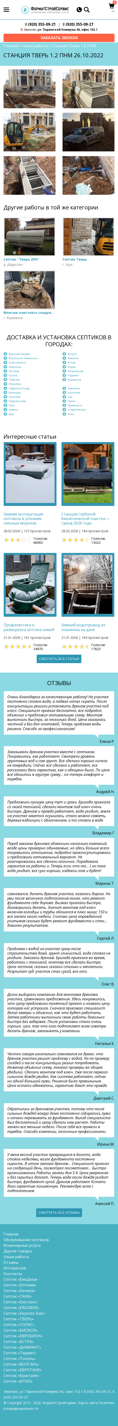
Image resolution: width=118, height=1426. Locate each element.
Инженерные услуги (22, 1245)
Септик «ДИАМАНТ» (22, 1347)
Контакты (13, 1273)
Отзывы (11, 1262)
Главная (11, 45)
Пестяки (14, 371)
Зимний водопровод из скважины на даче (83, 627)
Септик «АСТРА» (19, 1341)
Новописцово (17, 401)
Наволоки (15, 367)
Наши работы (35, 45)
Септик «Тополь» (20, 1358)
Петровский (75, 371)
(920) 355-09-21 (40, 24)
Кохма (72, 362)
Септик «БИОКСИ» (21, 1330)
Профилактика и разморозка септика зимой (29, 627)
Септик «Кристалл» (21, 1375)
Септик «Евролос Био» (24, 1313)
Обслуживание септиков (26, 1239)
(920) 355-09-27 (78, 24)
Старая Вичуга (77, 410)
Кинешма (15, 392)
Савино (13, 410)
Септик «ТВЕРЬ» (19, 1319)
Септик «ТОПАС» (19, 1324)
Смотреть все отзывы (59, 1212)
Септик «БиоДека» (21, 1279)
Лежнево (15, 397)
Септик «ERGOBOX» (21, 1307)
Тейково (14, 379)
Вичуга (72, 354)
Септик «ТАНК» (18, 1296)
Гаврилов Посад (19, 388)
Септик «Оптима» (20, 1285)
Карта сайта (88, 1403)
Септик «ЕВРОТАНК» (23, 1369)
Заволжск (74, 388)
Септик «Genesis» (19, 1290)
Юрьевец (15, 384)
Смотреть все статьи (59, 659)
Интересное (15, 1268)
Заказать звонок (59, 37)
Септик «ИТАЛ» (18, 1381)
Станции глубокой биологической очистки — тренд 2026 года (85, 519)
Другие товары (18, 1251)
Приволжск (75, 405)
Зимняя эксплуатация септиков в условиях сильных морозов (23, 519)
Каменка (73, 358)
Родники (73, 375)
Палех (71, 401)
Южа (71, 414)
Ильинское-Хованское (23, 358)
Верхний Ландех (19, 354)
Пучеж (13, 375)
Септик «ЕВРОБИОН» (23, 1336)
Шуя (11, 414)
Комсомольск (17, 362)
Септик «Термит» (20, 1352)
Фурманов (74, 379)
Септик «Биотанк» (20, 1302)
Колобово (74, 392)
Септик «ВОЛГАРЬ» (21, 1364)
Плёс (12, 405)
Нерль (72, 367)
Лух (70, 397)
